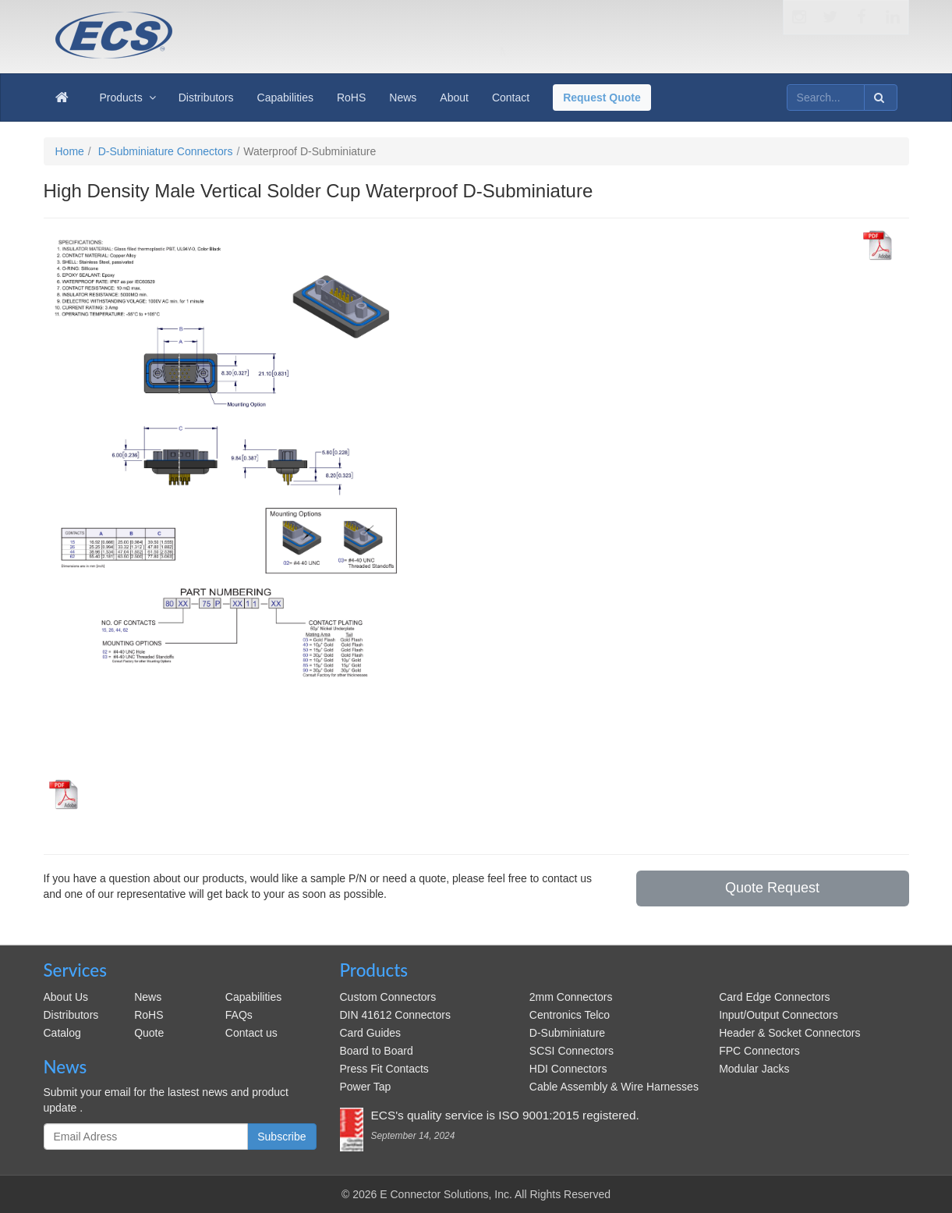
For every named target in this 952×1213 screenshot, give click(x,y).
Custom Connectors (388, 997)
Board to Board (376, 1051)
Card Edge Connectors (774, 997)
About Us (66, 997)
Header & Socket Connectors (789, 1033)
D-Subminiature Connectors (165, 151)
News (147, 997)
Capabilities (253, 997)
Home (69, 151)
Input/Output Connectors (778, 1015)
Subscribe (281, 1136)
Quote (149, 1033)
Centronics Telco (569, 1015)
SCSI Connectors (571, 1051)
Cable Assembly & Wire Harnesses (614, 1086)
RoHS (148, 1015)
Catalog (62, 1033)
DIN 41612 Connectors (395, 1015)
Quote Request (772, 888)
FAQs (239, 1015)
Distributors (71, 1015)
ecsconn (257, 25)
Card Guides (371, 1033)
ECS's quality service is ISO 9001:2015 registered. (505, 1115)
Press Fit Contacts (384, 1068)
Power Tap (365, 1086)
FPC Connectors (759, 1051)
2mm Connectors (571, 997)
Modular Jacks (754, 1068)
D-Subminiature (567, 1033)
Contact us (251, 1033)
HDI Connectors (568, 1068)
